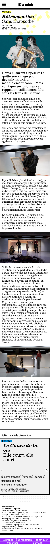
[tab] (3, 496)
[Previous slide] (2, 470)
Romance (28, 476)
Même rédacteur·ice (16, 435)
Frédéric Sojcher (11, 480)
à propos (8, 539)
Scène (7, 12)
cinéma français (11, 476)
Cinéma (7, 441)
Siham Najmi (10, 27)
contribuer (42, 539)
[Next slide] (47, 470)
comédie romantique (14, 484)
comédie (40, 476)
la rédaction (25, 539)
